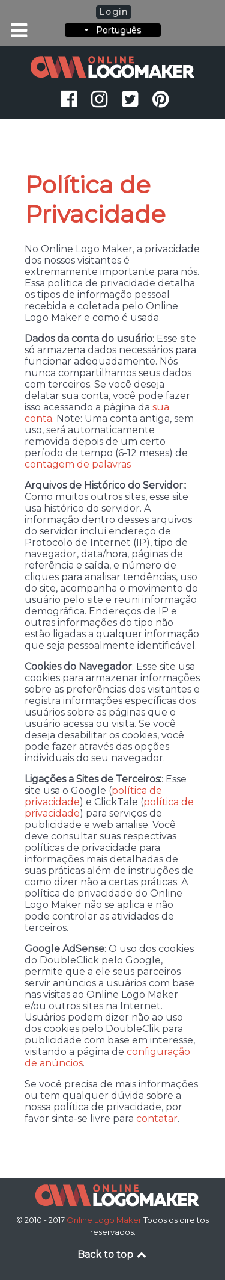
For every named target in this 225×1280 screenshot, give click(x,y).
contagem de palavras (78, 464)
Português (112, 30)
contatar (157, 1118)
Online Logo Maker (105, 1220)
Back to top (112, 1254)
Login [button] (113, 12)
